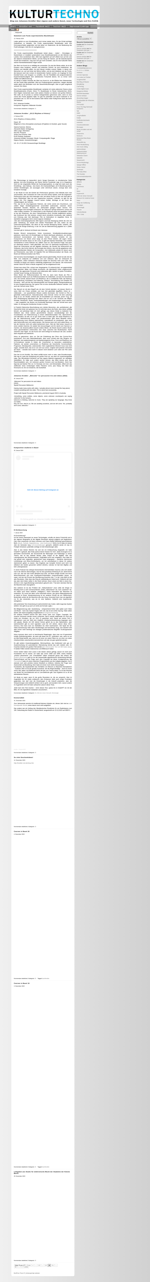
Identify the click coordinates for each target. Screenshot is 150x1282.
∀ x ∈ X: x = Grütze (83, 70)
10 (39, 1265)
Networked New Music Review (84, 139)
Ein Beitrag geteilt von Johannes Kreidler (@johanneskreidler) (42, 519)
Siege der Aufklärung (83, 203)
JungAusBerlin (81, 115)
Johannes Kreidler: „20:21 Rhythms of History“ (32, 113)
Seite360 (79, 158)
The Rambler (81, 174)
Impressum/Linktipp (79, 27)
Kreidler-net (25, 27)
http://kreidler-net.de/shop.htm (24, 763)
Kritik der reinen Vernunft (44, 693)
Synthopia (80, 169)
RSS (12, 30)
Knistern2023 (19, 698)
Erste (29, 1265)
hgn (78, 111)
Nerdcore (79, 136)
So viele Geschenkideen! (23, 757)
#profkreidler (45, 978)
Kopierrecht (80, 193)
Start (13, 27)
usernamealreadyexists (84, 176)
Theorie (79, 210)
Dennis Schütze (82, 48)
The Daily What (81, 172)
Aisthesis (79, 72)
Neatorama (80, 133)
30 (15, 1267)
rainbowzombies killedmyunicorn (82, 152)
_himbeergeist (28, 1273)
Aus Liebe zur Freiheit (83, 77)
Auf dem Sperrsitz (82, 75)
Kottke (79, 118)
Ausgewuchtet (81, 79)
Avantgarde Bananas (50, 613)
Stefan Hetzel (81, 167)
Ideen (78, 191)
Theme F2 (22, 1273)
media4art (36, 1273)
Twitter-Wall (59, 27)
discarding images (82, 98)
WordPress (16, 1273)
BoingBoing (80, 84)
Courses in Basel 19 (22, 983)
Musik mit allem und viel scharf (84, 130)
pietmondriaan (81, 149)
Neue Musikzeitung (83, 144)
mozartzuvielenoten (83, 125)
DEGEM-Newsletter (83, 93)
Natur (78, 200)
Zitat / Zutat (80, 214)
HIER (78, 113)
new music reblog (82, 147)
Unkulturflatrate (81, 212)
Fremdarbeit (18, 661)
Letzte (26, 1267)
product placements (20, 657)
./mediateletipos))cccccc (84, 68)
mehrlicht (79, 122)
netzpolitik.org (81, 142)
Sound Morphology (83, 162)
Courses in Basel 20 (22, 831)
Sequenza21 (81, 160)
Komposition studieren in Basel (26, 448)
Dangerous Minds (82, 91)
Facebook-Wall (43, 27)
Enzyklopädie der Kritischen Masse (85, 101)
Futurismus (80, 186)
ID (35, 108)
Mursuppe (80, 127)
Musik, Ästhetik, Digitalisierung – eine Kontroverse (35, 543)
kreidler (16, 749)
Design (79, 184)
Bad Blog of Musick (83, 82)
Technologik (55, 693)
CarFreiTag (80, 86)
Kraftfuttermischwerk (83, 120)
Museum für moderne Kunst (85, 198)
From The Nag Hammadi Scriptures (84, 107)
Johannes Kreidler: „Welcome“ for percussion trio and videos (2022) (40, 376)
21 (52, 1265)
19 (46, 1265)
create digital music (83, 89)
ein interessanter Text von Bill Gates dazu (57, 647)
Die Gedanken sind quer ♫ (84, 49)
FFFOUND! (80, 104)
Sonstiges (80, 205)
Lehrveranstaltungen (38, 545)
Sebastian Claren (82, 155)
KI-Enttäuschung (20, 530)
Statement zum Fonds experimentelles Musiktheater (34, 36)
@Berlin (79, 182)
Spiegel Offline (81, 165)
